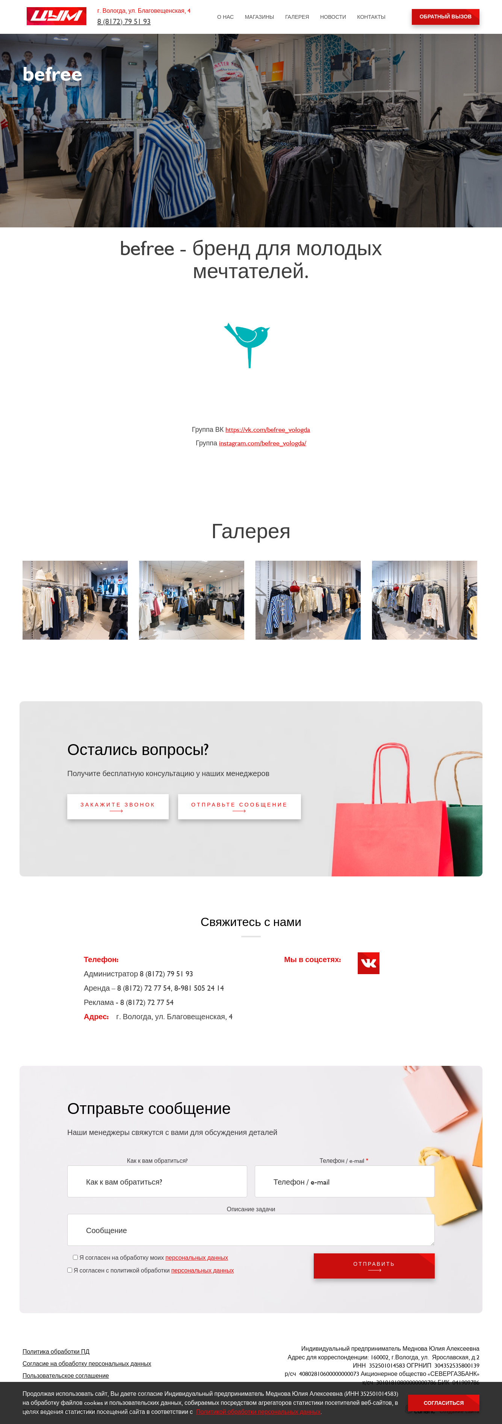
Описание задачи (251, 1209)
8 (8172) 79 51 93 (124, 21)
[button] (76, 600)
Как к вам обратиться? (157, 1160)
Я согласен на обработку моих (153, 1257)
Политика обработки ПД (56, 1351)
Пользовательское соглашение (66, 1375)
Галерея (297, 17)
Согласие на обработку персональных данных (87, 1363)
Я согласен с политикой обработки (154, 1270)
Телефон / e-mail (341, 1160)
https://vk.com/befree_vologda (267, 429)
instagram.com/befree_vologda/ (262, 443)
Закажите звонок (118, 805)
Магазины (259, 17)
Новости (333, 17)
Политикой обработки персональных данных (258, 1411)
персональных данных (196, 1257)
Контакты (371, 17)
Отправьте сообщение (239, 805)
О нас (225, 17)
